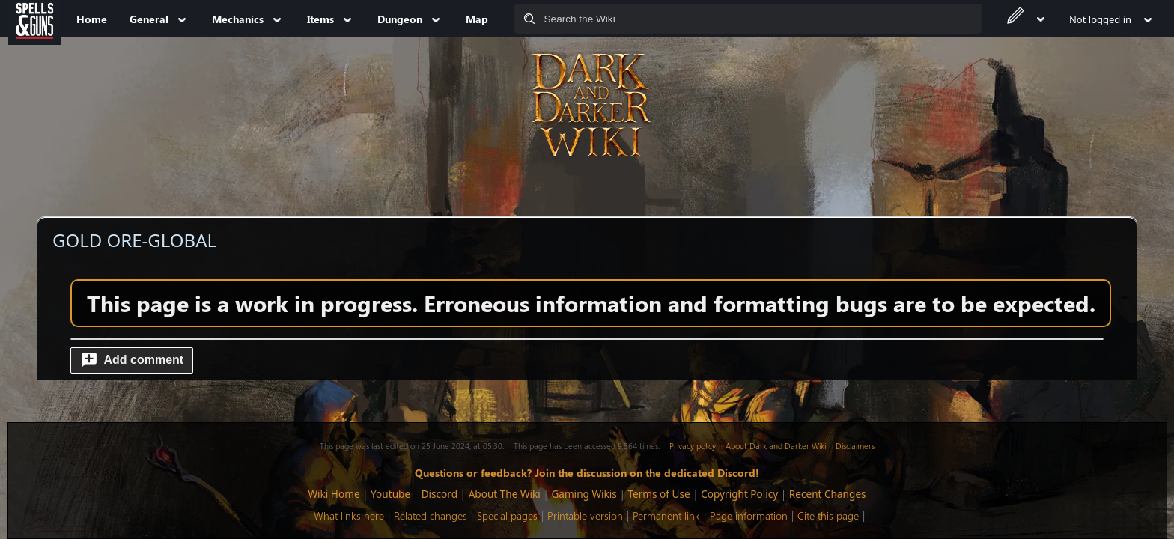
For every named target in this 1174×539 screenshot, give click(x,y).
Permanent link (666, 515)
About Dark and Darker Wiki (776, 446)
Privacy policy (692, 446)
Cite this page (828, 515)
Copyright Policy (739, 494)
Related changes (430, 515)
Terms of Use (658, 494)
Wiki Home (333, 494)
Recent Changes (827, 494)
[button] (131, 360)
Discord (439, 494)
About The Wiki (505, 494)
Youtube (390, 494)
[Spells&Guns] (34, 18)
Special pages (507, 515)
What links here (349, 515)
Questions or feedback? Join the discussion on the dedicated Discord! (587, 472)
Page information (749, 515)
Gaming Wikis (583, 494)
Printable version (585, 515)
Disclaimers (855, 446)
